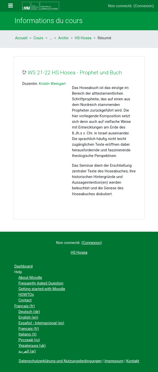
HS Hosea (83, 38)
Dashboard (23, 266)
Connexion (143, 6)
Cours (38, 38)
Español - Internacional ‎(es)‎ (41, 323)
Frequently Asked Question (40, 283)
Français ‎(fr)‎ (24, 306)
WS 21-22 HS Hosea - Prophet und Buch (75, 72)
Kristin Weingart (52, 83)
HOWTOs (26, 294)
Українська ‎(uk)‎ (32, 345)
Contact (25, 300)
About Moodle (30, 277)
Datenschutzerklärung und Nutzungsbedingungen (60, 361)
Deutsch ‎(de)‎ (29, 311)
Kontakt (132, 361)
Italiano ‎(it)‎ (27, 334)
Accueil (21, 38)
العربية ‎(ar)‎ (27, 351)
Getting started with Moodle (41, 289)
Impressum (114, 361)
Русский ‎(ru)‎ (29, 340)
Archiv (63, 38)
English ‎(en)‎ (28, 317)
